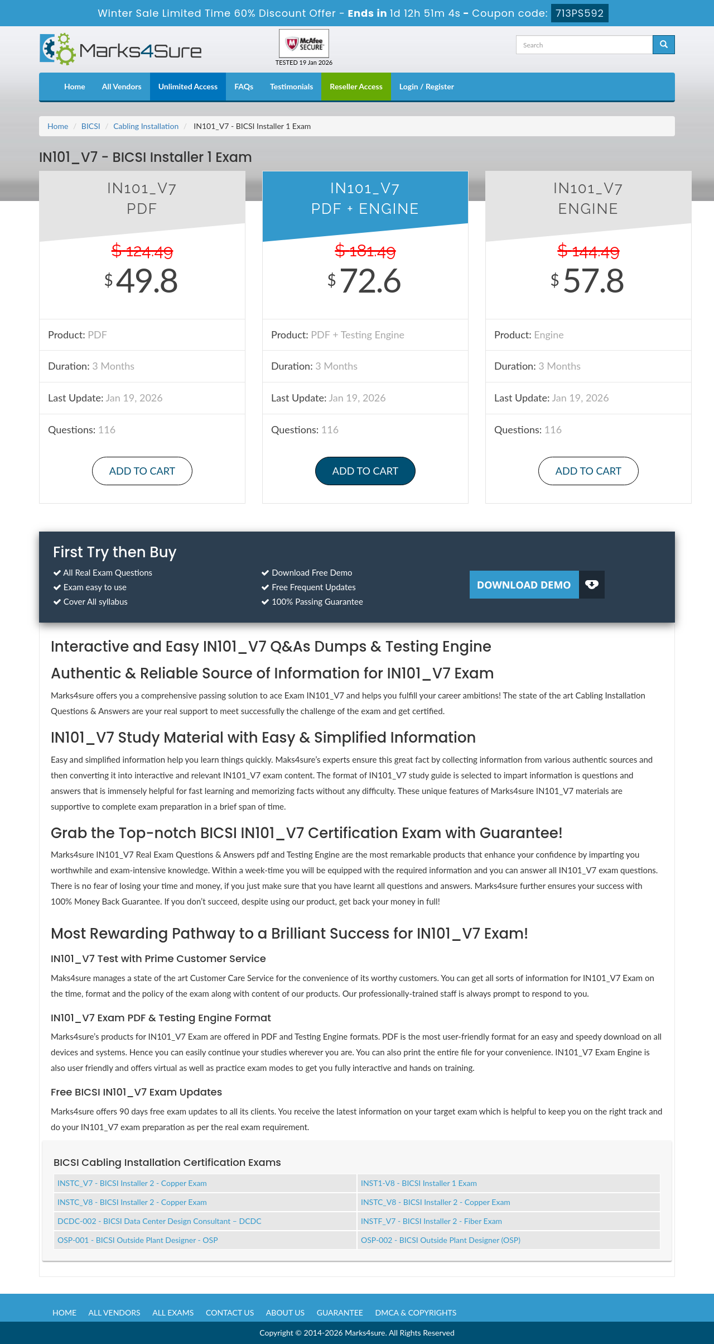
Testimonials (291, 86)
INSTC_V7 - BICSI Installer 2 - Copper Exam (132, 1183)
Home (74, 86)
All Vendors (122, 86)
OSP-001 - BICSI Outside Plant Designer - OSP (137, 1240)
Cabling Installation (145, 126)
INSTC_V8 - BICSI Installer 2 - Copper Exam (132, 1202)
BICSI (90, 126)
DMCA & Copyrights (416, 1312)
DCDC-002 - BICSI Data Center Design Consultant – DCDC (159, 1221)
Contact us (230, 1312)
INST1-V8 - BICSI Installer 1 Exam (419, 1183)
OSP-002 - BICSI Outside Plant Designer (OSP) (440, 1240)
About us (285, 1312)
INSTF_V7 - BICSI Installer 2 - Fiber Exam (431, 1221)
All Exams (173, 1312)
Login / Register (426, 86)
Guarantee (340, 1312)
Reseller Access (356, 86)
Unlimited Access (188, 86)
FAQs (243, 86)
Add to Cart (142, 471)
